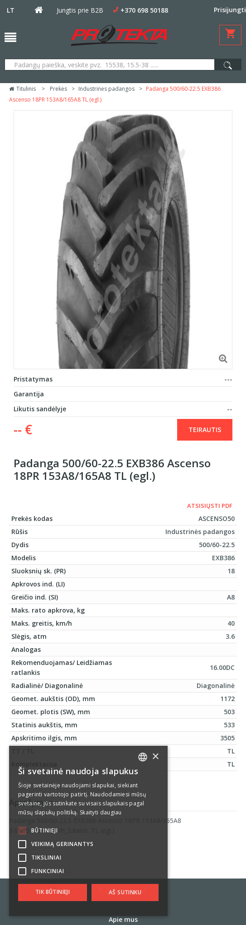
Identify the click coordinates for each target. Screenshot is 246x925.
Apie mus (123, 919)
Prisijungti (230, 9)
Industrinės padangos (106, 89)
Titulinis (22, 89)
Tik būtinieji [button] (52, 892)
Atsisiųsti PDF (209, 505)
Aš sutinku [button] (125, 892)
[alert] (88, 831)
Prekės (58, 89)
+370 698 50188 (144, 10)
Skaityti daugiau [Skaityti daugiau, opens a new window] (101, 812)
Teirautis (204, 429)
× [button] (155, 756)
